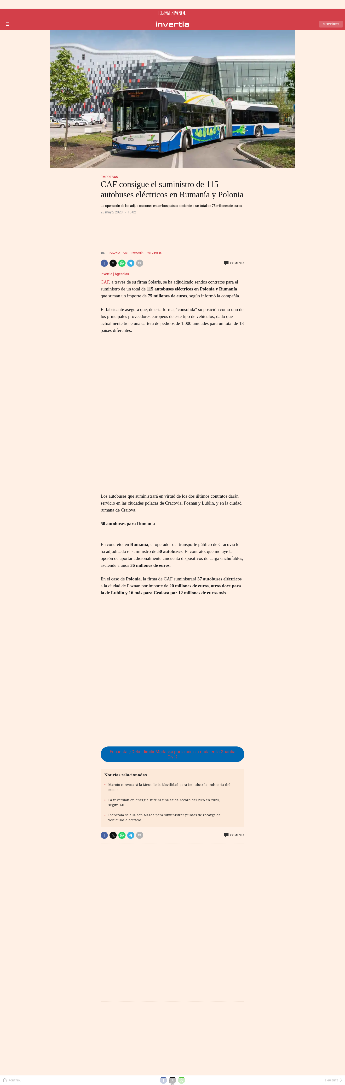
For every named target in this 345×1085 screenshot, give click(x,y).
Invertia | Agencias (115, 274)
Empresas (109, 177)
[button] (104, 263)
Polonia (114, 252)
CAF (125, 252)
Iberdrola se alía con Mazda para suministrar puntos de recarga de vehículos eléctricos (164, 817)
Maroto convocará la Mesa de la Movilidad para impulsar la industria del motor (169, 787)
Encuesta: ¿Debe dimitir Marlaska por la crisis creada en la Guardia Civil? (173, 754)
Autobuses (154, 252)
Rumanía (137, 252)
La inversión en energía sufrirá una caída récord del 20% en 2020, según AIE (164, 802)
